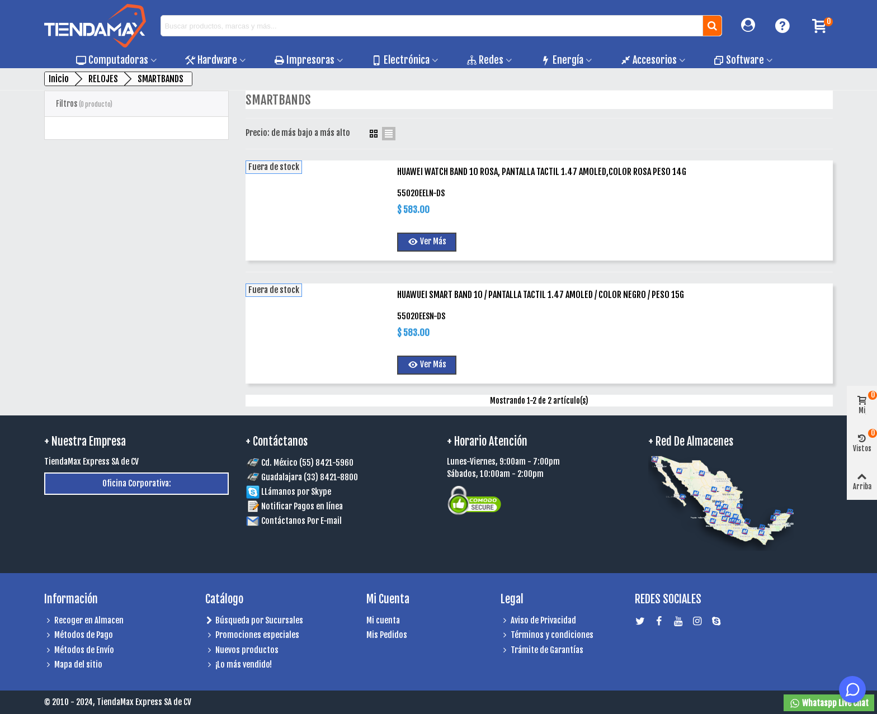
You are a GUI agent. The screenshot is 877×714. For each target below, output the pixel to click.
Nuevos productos (242, 650)
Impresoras (304, 60)
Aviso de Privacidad (538, 620)
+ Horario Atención (487, 441)
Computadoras (112, 60)
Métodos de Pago (78, 635)
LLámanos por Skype (288, 491)
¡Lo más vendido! (238, 665)
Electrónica (400, 60)
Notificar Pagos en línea (302, 506)
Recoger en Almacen (84, 620)
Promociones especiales (252, 635)
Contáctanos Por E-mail (301, 521)
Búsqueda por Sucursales (254, 620)
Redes (484, 60)
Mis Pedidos (386, 635)
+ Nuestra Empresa (85, 441)
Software (739, 60)
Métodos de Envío (79, 650)
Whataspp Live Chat (829, 703)
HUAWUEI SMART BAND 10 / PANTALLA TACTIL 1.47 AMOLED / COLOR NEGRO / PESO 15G (540, 294)
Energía (561, 60)
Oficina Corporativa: (136, 483)
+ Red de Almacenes (690, 441)
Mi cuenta (383, 620)
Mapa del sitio (73, 665)
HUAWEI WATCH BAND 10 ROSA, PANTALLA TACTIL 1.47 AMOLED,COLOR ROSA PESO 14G (541, 171)
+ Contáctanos (277, 441)
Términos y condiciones (547, 635)
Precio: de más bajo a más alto (303, 132)
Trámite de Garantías (542, 650)
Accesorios (648, 60)
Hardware (211, 60)
